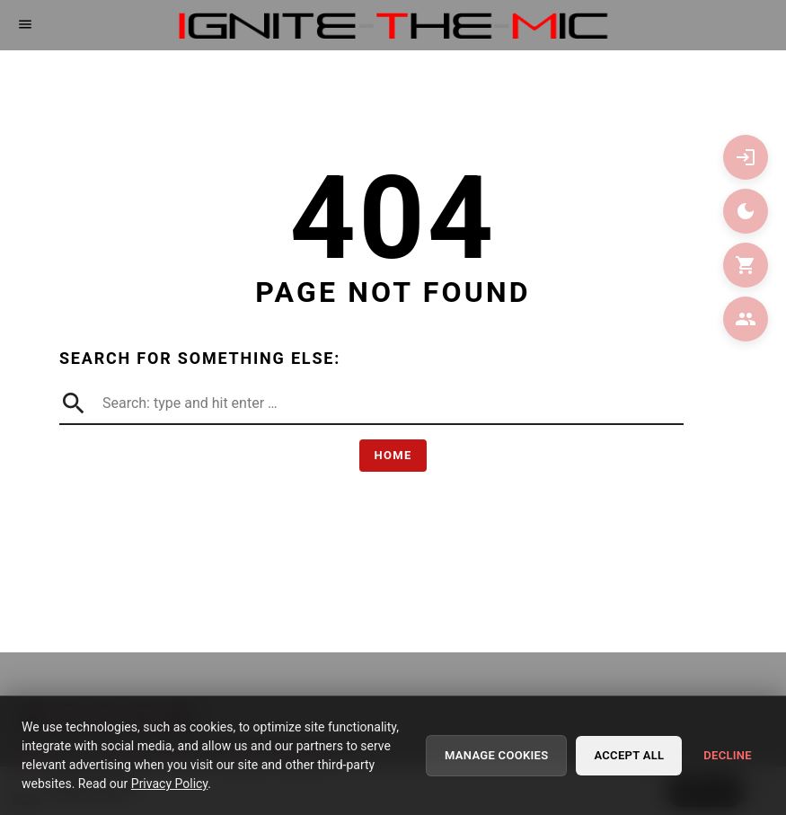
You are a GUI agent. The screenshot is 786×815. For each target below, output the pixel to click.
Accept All (629, 757)
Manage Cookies (496, 757)
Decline (727, 757)
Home (392, 455)
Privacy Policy (169, 785)
